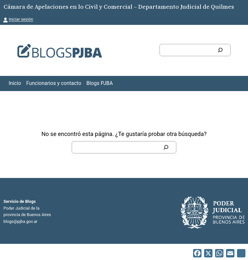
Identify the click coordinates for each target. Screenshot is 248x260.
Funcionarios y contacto (53, 83)
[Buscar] (220, 50)
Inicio (15, 83)
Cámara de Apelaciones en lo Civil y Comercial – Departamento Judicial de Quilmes (119, 7)
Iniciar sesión (21, 19)
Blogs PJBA (100, 83)
